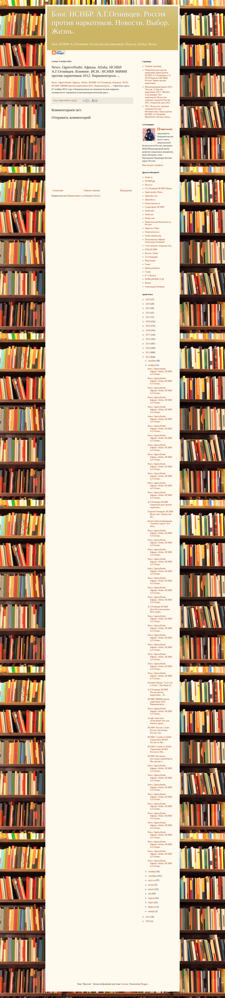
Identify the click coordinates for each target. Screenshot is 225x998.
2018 (148, 330)
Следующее (57, 190)
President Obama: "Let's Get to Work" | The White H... (160, 684)
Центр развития (152, 268)
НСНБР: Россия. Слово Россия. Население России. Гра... (158, 730)
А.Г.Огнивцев (151, 257)
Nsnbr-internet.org (153, 236)
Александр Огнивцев (155, 286)
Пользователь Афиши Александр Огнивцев (155, 240)
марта (151, 902)
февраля (152, 907)
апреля (151, 898)
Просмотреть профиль (152, 165)
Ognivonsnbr (166, 129)
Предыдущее (126, 190)
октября (152, 871)
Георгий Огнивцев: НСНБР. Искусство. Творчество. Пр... (160, 514)
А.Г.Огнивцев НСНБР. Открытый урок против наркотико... (160, 505)
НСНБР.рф (150, 181)
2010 (148, 921)
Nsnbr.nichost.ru (152, 232)
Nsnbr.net (149, 214)
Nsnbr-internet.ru (152, 203)
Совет (147, 264)
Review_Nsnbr (151, 253)
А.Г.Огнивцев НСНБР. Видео (158, 188)
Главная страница (91, 190)
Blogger (144, 984)
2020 (148, 321)
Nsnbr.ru (149, 177)
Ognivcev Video (152, 228)
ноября (151, 365)
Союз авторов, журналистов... (159, 246)
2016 (148, 339)
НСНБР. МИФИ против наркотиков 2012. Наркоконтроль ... (158, 702)
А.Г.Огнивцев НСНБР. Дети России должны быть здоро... (159, 609)
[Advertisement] (75, 952)
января (151, 911)
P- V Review (150, 275)
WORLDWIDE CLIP (154, 279)
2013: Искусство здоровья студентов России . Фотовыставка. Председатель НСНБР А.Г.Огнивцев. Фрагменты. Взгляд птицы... (158, 111)
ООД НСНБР (151, 249)
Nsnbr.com (150, 218)
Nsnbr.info (149, 211)
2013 (148, 352)
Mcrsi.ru (148, 185)
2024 (148, 304)
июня (151, 889)
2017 (148, 335)
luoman (124, 984)
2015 (148, 344)
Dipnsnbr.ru (150, 200)
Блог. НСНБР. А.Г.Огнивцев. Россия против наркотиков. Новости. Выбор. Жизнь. (111, 22)
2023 (148, 308)
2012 (148, 357)
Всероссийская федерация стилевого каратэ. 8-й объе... (160, 524)
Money (148, 283)
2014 (148, 348)
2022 (148, 313)
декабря (152, 361)
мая (150, 893)
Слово (148, 272)
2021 (148, 317)
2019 (148, 326)
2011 (148, 917)
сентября (152, 876)
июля (151, 885)
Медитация (150, 260)
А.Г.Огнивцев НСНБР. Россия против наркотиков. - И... (158, 692)
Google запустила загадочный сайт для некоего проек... (158, 721)
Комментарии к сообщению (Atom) (83, 196)
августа (152, 880)
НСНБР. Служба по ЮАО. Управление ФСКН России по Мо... (160, 740)
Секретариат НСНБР (154, 207)
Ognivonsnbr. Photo (153, 192)
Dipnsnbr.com (151, 196)
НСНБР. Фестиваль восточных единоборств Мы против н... (160, 759)
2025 (148, 299)
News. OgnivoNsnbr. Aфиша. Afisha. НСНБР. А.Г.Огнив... (160, 371)
